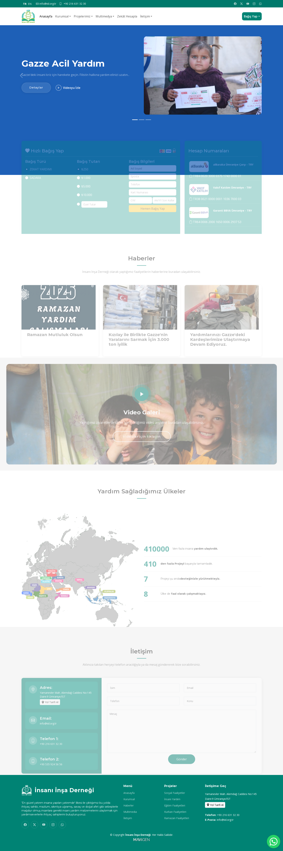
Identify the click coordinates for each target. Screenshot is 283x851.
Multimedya (104, 16)
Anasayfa (45, 16)
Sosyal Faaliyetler (174, 793)
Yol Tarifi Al (50, 710)
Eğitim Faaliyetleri (174, 805)
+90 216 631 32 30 (51, 752)
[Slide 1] (135, 120)
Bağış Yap (250, 16)
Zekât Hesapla (127, 16)
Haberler (128, 805)
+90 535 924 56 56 (51, 773)
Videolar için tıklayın (141, 438)
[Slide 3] (148, 120)
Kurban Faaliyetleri (175, 812)
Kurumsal (62, 16)
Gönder (181, 768)
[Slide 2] (141, 120)
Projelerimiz (82, 16)
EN (30, 4)
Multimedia (130, 812)
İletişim (145, 16)
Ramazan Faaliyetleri (176, 818)
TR (25, 4)
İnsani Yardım (172, 799)
